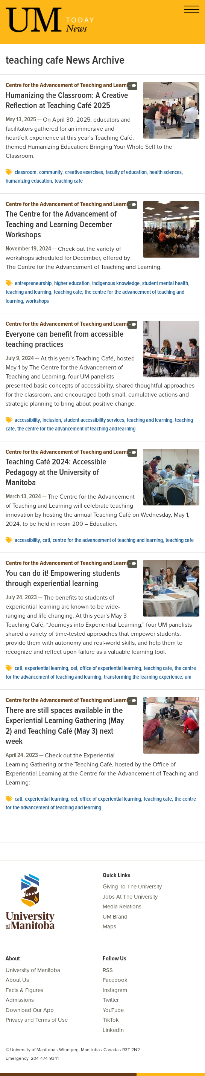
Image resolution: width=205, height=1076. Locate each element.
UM (188, 677)
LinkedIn (113, 1030)
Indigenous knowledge (116, 283)
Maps (109, 926)
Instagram (115, 990)
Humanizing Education (29, 181)
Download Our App (30, 1010)
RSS (108, 970)
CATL (46, 540)
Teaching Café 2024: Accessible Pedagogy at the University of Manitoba (56, 472)
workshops (37, 301)
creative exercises (84, 172)
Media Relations (122, 906)
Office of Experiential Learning (110, 668)
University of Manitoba (33, 970)
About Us (17, 980)
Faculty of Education (126, 172)
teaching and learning (28, 292)
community (50, 172)
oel (74, 668)
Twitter (111, 1000)
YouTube (113, 1010)
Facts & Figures (24, 990)
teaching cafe (69, 181)
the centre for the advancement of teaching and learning (76, 429)
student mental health (165, 283)
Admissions (20, 1000)
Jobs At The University (130, 896)
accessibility (27, 420)
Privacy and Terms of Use (37, 1019)
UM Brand (115, 916)
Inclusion (52, 420)
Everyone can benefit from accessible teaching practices (64, 340)
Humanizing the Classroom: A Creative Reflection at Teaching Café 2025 (67, 101)
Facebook (115, 980)
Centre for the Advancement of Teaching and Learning (70, 85)
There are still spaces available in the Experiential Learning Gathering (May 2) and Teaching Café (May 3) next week (65, 726)
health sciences (165, 172)
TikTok (111, 1019)
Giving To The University (132, 886)
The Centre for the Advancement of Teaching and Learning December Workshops (61, 225)
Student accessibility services (94, 420)
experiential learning (46, 668)
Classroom (25, 172)
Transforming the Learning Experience (143, 677)
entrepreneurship (33, 283)
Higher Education (72, 283)
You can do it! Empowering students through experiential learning (63, 579)
